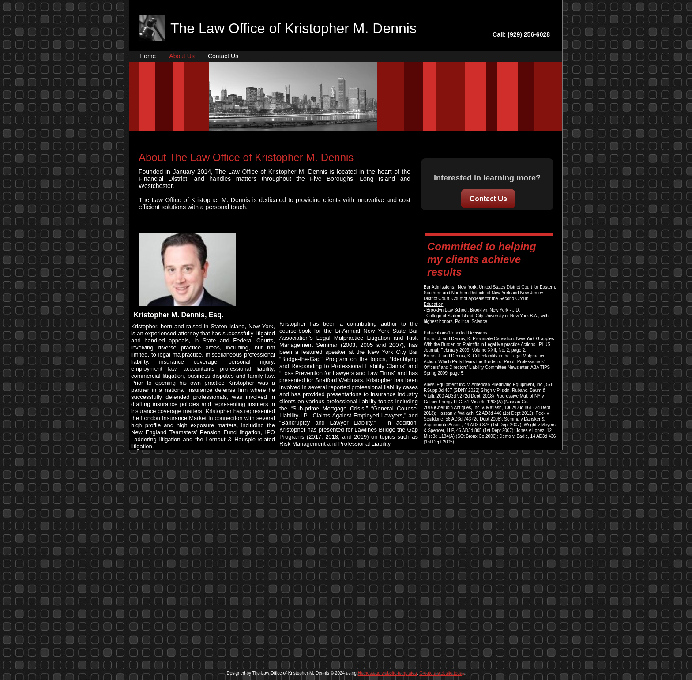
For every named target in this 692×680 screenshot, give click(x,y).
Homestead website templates (387, 673)
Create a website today (441, 673)
